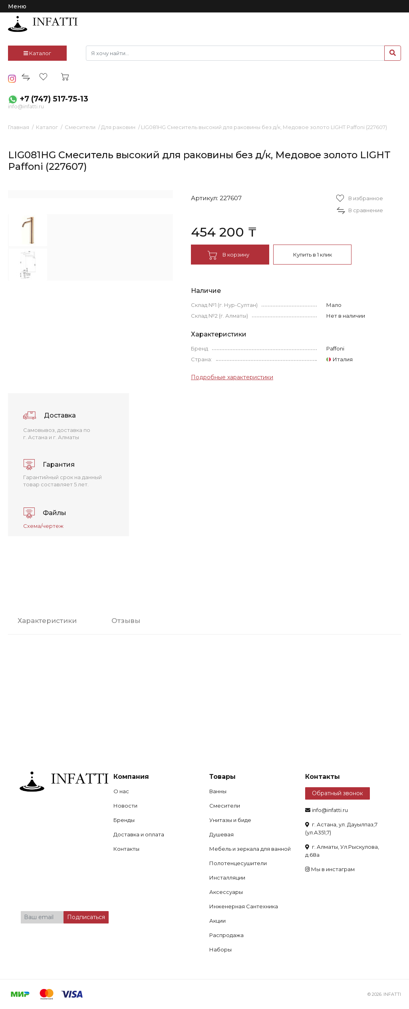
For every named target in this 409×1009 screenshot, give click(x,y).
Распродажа (226, 935)
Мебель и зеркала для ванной (250, 849)
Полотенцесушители (238, 863)
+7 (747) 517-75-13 (54, 98)
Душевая (221, 834)
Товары (222, 776)
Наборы (220, 949)
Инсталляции (227, 877)
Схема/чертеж (43, 526)
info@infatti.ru (26, 106)
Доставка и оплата (138, 834)
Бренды (124, 820)
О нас (121, 791)
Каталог (37, 53)
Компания (131, 776)
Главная (18, 127)
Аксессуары (226, 892)
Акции (217, 920)
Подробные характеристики (232, 377)
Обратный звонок (337, 793)
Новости (125, 805)
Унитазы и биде (230, 820)
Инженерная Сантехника (243, 906)
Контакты (126, 849)
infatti (42, 24)
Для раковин (118, 127)
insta (12, 79)
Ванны (217, 791)
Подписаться (86, 917)
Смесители (80, 127)
